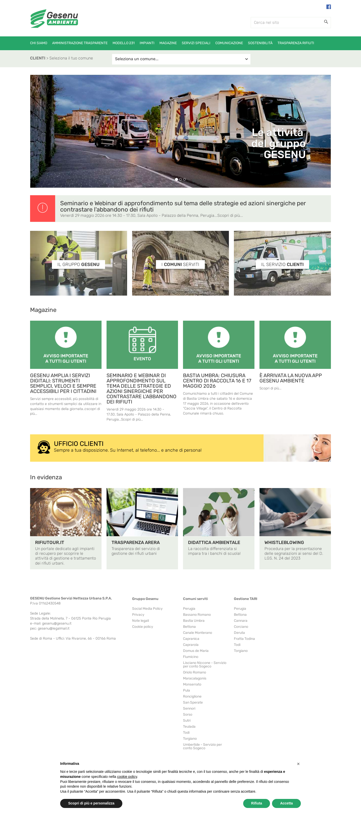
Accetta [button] (286, 803)
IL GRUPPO (78, 264)
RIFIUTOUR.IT (49, 542)
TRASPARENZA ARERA (136, 542)
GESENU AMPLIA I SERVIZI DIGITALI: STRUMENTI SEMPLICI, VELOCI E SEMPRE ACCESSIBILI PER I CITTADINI (63, 383)
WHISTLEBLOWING (284, 542)
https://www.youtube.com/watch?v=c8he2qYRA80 (181, 582)
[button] (298, 764)
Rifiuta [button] (256, 803)
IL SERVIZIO (282, 264)
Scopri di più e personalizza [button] (91, 803)
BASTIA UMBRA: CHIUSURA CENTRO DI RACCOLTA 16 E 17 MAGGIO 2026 (217, 380)
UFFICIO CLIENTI (79, 444)
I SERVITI (180, 264)
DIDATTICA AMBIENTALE (214, 542)
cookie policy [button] (127, 777)
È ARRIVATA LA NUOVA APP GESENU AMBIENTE (290, 378)
